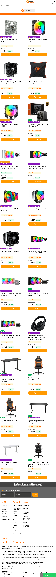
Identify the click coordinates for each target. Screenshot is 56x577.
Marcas (15, 525)
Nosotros (4, 516)
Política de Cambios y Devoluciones (16, 515)
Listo (35, 494)
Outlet (14, 530)
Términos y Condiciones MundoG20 (26, 518)
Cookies (25, 508)
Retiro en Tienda (17, 505)
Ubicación (4, 514)
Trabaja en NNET (6, 519)
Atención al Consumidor (5, 506)
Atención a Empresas (4, 510)
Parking (15, 519)
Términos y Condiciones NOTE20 (26, 512)
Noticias (4, 522)
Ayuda (25, 522)
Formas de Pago (17, 533)
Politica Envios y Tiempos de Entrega (17, 509)
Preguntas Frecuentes (26, 525)
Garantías (26, 505)
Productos (16, 522)
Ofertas (15, 528)
